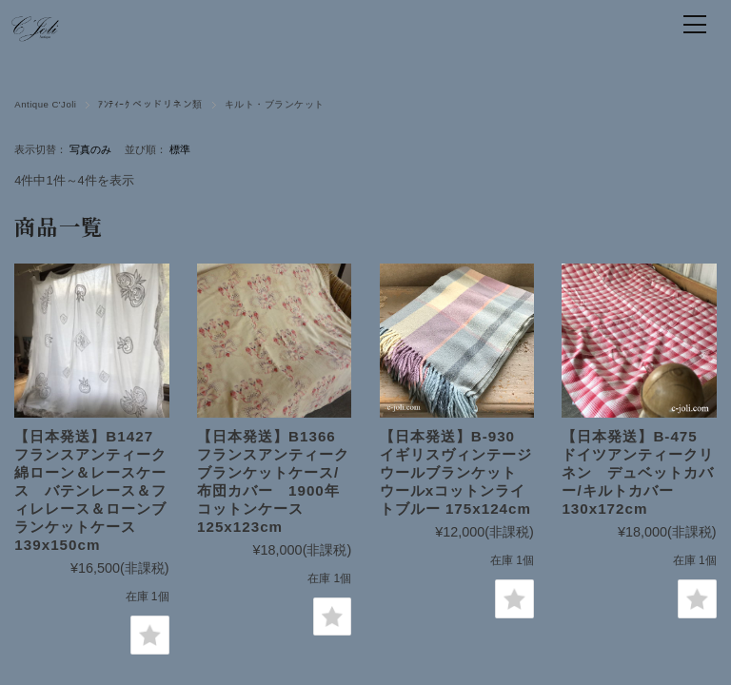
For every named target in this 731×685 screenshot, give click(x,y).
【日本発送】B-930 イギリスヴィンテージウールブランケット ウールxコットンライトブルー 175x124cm (456, 472)
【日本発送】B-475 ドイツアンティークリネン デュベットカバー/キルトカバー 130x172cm (638, 472)
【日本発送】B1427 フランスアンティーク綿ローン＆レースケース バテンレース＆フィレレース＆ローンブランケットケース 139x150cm (91, 490)
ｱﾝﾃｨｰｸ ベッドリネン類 (150, 104)
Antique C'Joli (45, 104)
